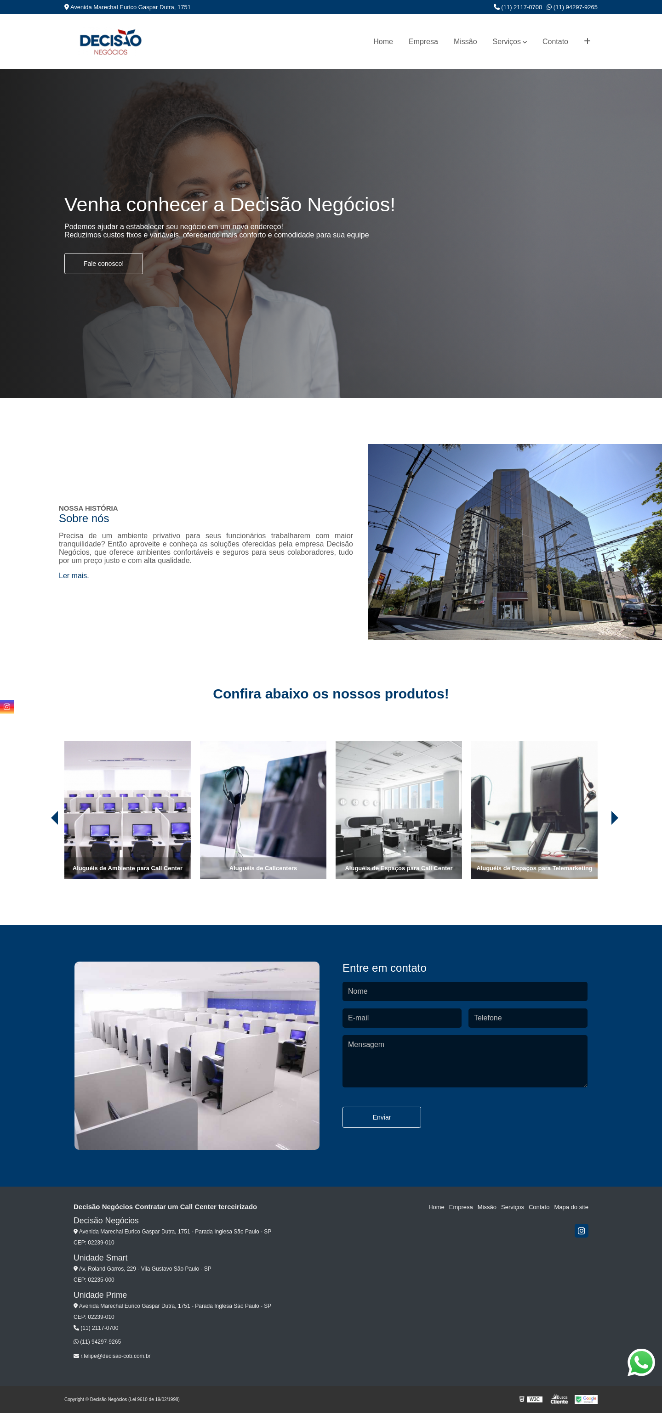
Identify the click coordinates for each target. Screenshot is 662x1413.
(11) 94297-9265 (572, 7)
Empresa (423, 41)
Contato (555, 41)
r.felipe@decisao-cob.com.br (112, 1356)
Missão (465, 41)
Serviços (507, 41)
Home (383, 41)
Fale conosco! (104, 263)
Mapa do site (571, 1207)
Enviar (382, 1117)
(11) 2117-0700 (518, 7)
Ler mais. (74, 576)
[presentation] (41, 853)
